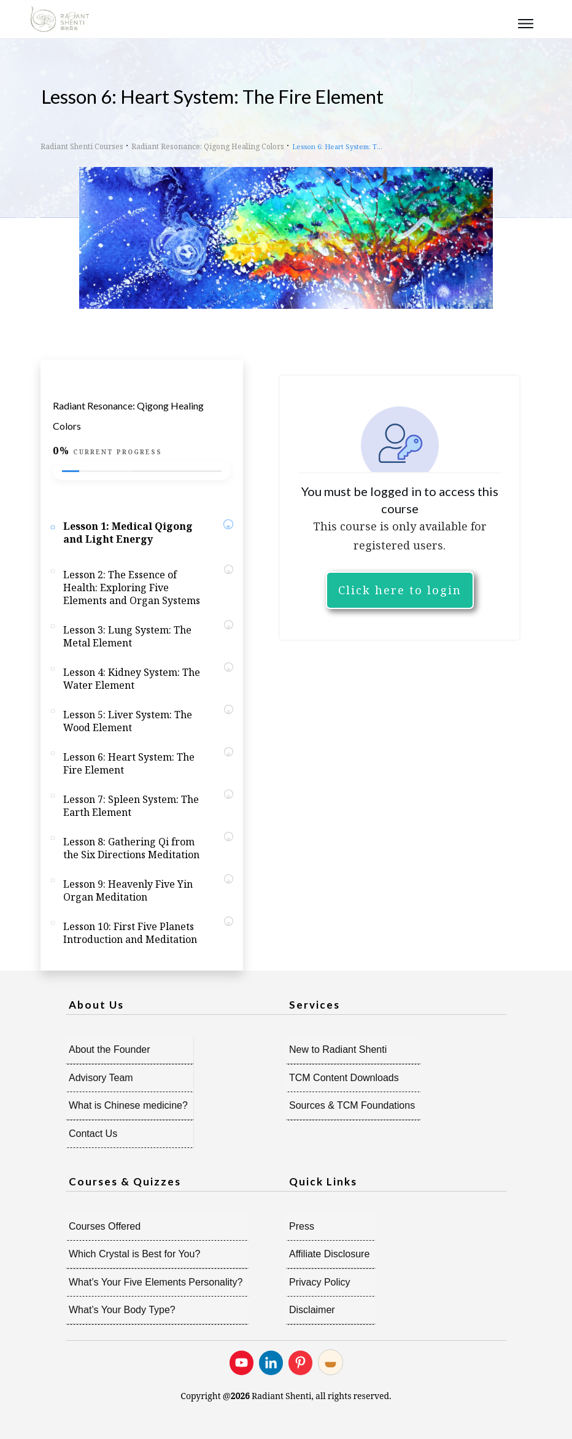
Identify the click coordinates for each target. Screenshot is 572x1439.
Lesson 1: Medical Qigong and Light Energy (128, 532)
